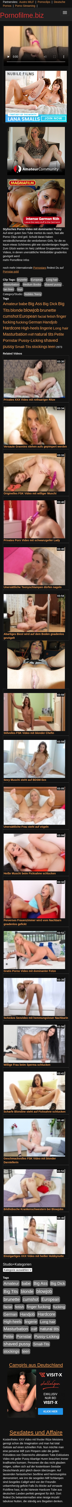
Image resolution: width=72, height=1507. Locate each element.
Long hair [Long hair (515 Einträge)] (60, 328)
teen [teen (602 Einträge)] (51, 346)
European (37, 279)
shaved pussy (53, 284)
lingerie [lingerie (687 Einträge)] (46, 328)
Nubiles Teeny (32, 294)
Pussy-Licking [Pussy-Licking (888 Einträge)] (30, 340)
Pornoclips (44, 1)
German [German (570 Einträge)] (35, 322)
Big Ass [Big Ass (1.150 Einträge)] (35, 303)
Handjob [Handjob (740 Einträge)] (50, 322)
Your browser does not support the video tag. (36, 46)
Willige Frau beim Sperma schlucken (27, 1064)
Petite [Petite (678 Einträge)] (59, 334)
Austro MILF (26, 1)
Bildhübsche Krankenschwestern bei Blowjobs (33, 1209)
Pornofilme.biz (22, 15)
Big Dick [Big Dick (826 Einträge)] (50, 303)
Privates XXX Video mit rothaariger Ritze (29, 399)
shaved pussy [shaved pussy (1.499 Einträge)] (17, 1344)
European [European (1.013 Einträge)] (28, 316)
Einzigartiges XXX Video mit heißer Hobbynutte (34, 1256)
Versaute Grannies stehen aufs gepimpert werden (35, 446)
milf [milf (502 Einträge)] (31, 334)
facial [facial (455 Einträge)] (42, 316)
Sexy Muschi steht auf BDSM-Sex (25, 779)
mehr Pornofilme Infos (16, 260)
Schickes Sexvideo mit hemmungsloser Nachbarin (36, 1017)
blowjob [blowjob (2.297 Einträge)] (31, 310)
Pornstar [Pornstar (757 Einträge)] (10, 340)
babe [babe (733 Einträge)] (23, 304)
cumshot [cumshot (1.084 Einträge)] (10, 316)
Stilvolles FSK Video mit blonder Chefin (29, 733)
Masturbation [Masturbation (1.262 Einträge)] (15, 334)
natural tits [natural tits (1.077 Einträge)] (43, 334)
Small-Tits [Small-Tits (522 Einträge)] (23, 347)
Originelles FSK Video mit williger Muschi (30, 493)
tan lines (9, 289)
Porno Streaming (25, 5)
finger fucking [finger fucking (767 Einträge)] (38, 1307)
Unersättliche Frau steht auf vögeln (26, 826)
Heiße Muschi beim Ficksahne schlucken (30, 873)
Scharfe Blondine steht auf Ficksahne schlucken (34, 1111)
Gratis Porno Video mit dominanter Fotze (30, 971)
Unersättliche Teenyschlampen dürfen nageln (33, 587)
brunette (22, 279)
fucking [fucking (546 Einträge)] (22, 322)
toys (19, 289)
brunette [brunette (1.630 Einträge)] (48, 310)
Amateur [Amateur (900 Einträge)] (10, 303)
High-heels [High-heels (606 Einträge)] (30, 328)
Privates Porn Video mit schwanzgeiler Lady (32, 540)
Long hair (51, 279)
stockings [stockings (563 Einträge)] (39, 346)
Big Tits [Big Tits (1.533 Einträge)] (11, 1291)
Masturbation (11, 284)
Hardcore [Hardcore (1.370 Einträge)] (12, 328)
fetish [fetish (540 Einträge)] (51, 316)
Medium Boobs (32, 284)
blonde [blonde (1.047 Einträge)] (17, 310)
